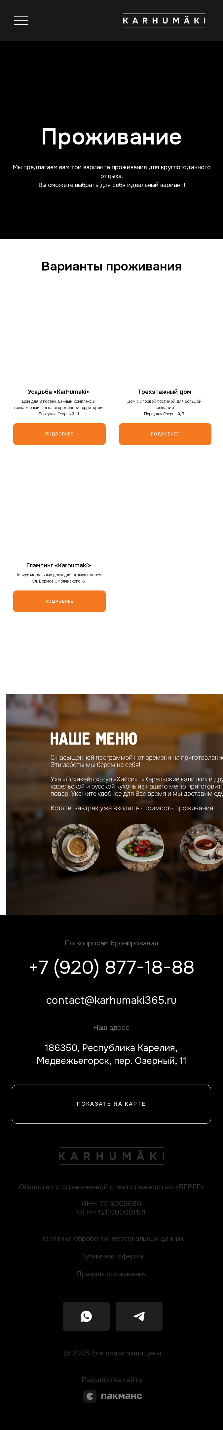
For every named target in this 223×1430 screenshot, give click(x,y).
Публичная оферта (111, 1256)
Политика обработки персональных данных (111, 1238)
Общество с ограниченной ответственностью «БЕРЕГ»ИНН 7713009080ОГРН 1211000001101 (111, 1199)
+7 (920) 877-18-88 (111, 967)
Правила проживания (111, 1273)
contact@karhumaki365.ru (111, 1000)
